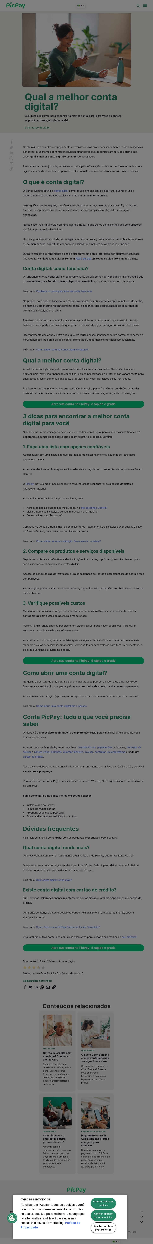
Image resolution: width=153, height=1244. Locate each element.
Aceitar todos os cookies (103, 1203)
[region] (70, 1217)
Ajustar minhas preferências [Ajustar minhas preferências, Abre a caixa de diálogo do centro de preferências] (103, 1228)
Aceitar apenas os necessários (103, 1215)
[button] (12, 1218)
